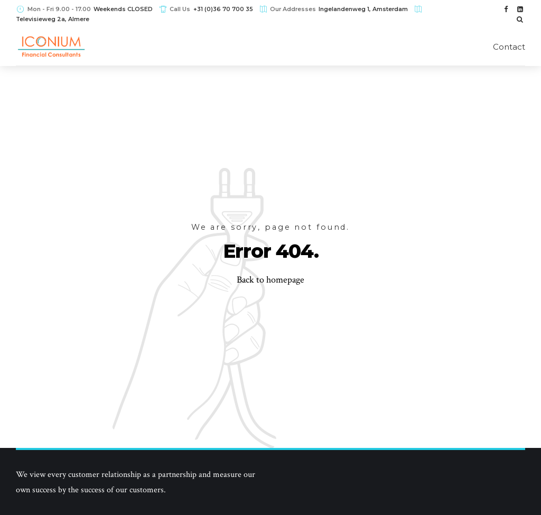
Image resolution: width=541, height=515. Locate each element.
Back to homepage (270, 280)
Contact (509, 47)
